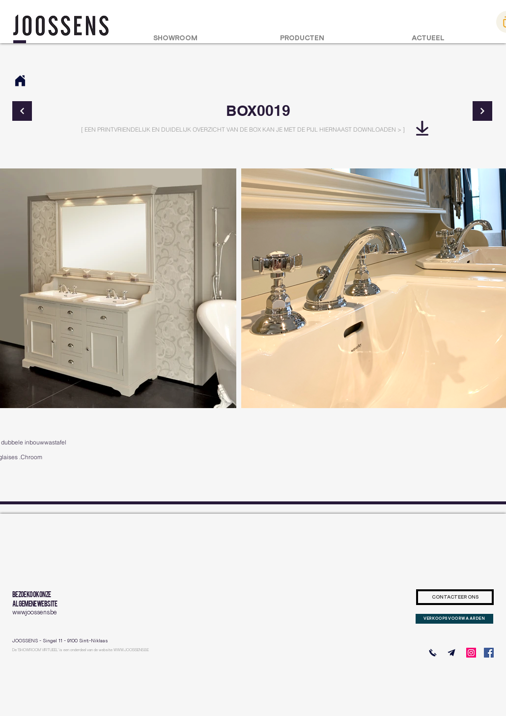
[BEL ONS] (432, 653)
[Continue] (22, 111)
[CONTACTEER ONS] (455, 597)
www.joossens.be (34, 612)
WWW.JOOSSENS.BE (131, 650)
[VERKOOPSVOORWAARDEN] (454, 619)
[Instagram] (471, 653)
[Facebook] (489, 653)
